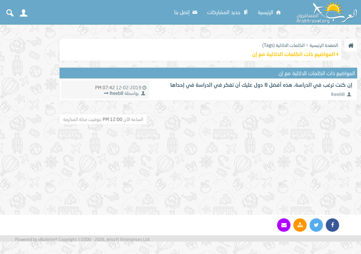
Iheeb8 (338, 94)
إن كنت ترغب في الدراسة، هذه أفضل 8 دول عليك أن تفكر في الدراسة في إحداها (261, 84)
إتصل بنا (186, 12)
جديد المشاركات (228, 12)
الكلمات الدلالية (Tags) (283, 45)
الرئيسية (270, 12)
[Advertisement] (28, 135)
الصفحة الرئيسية (324, 45)
